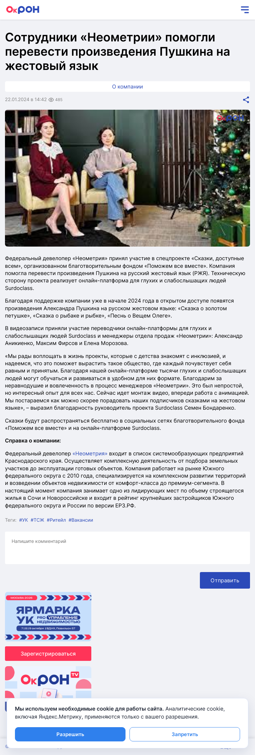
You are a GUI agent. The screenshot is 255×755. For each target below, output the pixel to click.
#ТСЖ (37, 520)
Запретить (185, 734)
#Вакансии (80, 520)
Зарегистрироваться (48, 653)
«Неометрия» (90, 453)
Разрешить (70, 734)
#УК (23, 520)
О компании (127, 86)
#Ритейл (56, 520)
